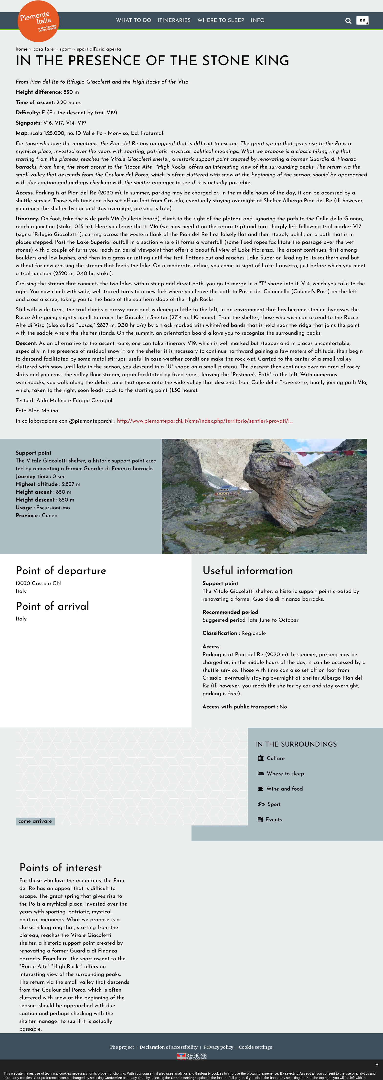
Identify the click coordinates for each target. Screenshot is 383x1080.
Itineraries (173, 20)
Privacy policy (218, 1047)
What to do (131, 20)
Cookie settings (255, 1047)
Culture (276, 758)
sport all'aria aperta (99, 49)
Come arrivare (35, 821)
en (363, 20)
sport (65, 49)
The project (122, 1047)
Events (274, 820)
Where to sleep (221, 20)
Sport (274, 804)
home (22, 49)
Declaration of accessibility (169, 1047)
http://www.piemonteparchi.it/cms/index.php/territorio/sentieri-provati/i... (205, 421)
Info (260, 20)
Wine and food (284, 789)
